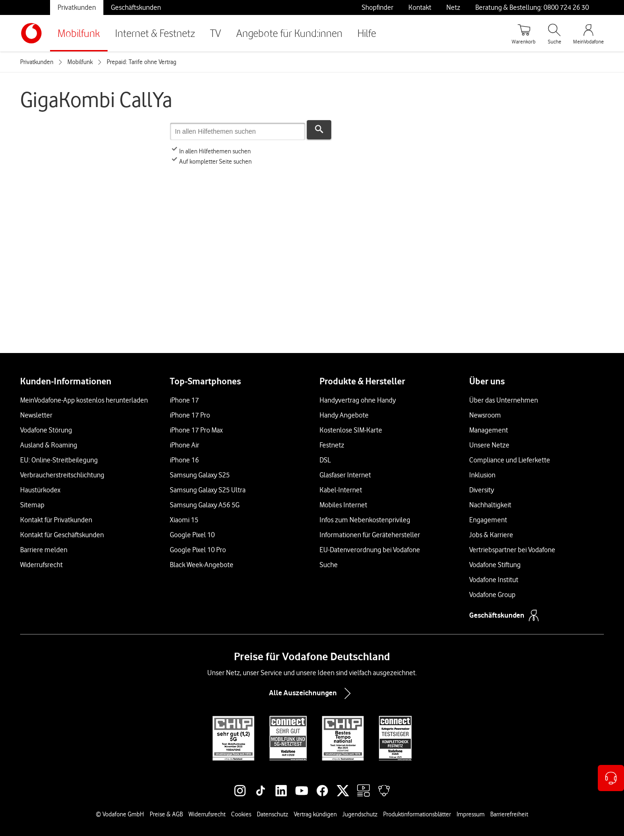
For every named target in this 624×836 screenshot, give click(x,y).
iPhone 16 (184, 460)
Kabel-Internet (340, 490)
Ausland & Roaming (48, 445)
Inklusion (482, 475)
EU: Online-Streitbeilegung (59, 460)
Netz (453, 7)
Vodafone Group (492, 595)
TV (215, 33)
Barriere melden (43, 550)
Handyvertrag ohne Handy (357, 400)
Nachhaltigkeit (490, 505)
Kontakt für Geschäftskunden (62, 535)
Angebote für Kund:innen (289, 33)
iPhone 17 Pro (190, 415)
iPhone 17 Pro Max (196, 430)
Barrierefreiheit (509, 814)
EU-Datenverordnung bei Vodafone (369, 550)
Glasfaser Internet (345, 475)
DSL (325, 460)
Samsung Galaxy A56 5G (204, 505)
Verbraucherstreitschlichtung (62, 475)
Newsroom (485, 415)
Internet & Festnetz (155, 33)
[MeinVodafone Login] (588, 33)
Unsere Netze (489, 445)
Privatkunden (77, 7)
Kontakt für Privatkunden (56, 520)
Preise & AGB (166, 814)
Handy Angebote (344, 415)
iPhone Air (184, 445)
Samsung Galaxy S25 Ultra (208, 490)
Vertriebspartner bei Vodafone (512, 550)
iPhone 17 (184, 400)
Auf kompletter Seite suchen (211, 161)
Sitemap (32, 505)
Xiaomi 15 (184, 520)
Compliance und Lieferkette (509, 460)
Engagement (488, 520)
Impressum (471, 814)
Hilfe (366, 33)
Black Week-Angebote (201, 565)
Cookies (241, 814)
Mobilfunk (79, 33)
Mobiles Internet (343, 505)
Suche (328, 565)
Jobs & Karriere (491, 535)
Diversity (481, 490)
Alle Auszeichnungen (312, 693)
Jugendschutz (359, 814)
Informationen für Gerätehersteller (369, 535)
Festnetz (331, 445)
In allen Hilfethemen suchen (210, 151)
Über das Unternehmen (503, 400)
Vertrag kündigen (315, 814)
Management (488, 430)
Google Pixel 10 (192, 535)
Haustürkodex (40, 490)
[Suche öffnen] (554, 33)
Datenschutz (272, 814)
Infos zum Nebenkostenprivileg (364, 520)
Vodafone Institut (493, 580)
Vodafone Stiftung (495, 565)
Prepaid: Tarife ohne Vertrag (141, 61)
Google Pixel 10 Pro (198, 550)
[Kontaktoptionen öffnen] (611, 778)
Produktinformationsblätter (417, 814)
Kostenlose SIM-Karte (350, 430)
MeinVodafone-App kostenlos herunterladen (84, 400)
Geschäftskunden (136, 7)
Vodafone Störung (46, 430)
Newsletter (36, 415)
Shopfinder (377, 7)
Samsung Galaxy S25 (200, 475)
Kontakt (419, 7)
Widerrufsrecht (41, 565)
